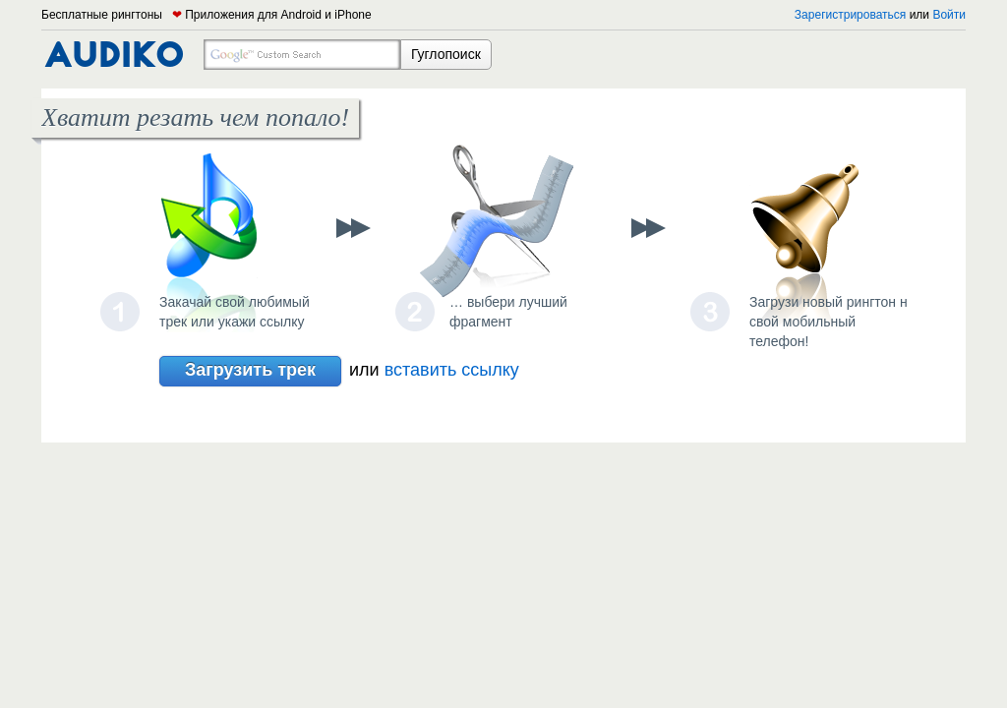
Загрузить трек (250, 371)
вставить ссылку (452, 370)
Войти (949, 15)
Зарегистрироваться (850, 15)
